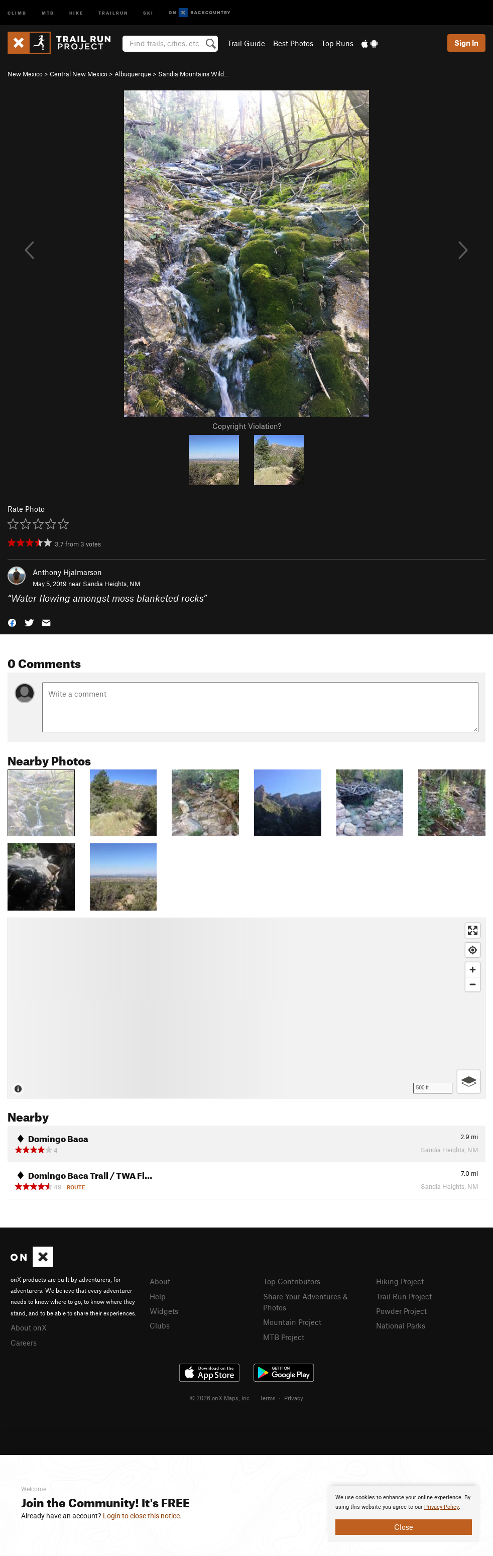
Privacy (293, 1397)
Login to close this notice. (142, 1516)
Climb (17, 12)
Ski (148, 12)
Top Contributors (291, 1281)
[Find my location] (472, 950)
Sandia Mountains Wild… (193, 74)
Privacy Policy (441, 1507)
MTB (48, 12)
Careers (24, 1342)
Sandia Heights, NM (111, 584)
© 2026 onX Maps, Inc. (220, 1397)
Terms (268, 1397)
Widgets (164, 1310)
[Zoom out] (472, 984)
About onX (29, 1327)
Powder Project (401, 1310)
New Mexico (25, 74)
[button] (12, 621)
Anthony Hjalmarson (67, 572)
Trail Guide (246, 43)
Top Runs (337, 43)
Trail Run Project (404, 1296)
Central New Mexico (78, 74)
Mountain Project (292, 1321)
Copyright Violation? (246, 425)
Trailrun (113, 12)
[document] (403, 1514)
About (160, 1281)
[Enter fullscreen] (472, 930)
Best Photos (293, 43)
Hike (76, 12)
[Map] (246, 1008)
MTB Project (283, 1337)
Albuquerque (132, 74)
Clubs (160, 1325)
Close (403, 1526)
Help (158, 1296)
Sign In (466, 42)
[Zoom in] (472, 969)
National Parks (400, 1325)
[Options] (468, 1081)
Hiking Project (400, 1281)
